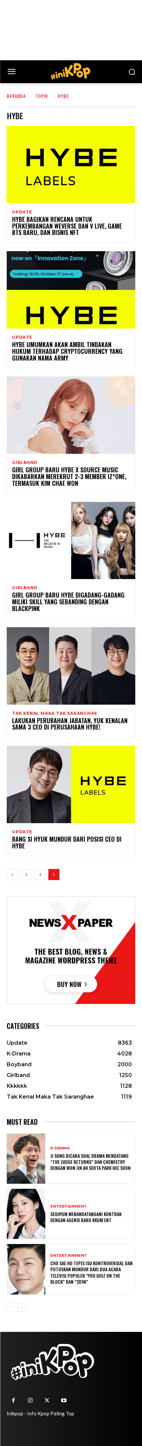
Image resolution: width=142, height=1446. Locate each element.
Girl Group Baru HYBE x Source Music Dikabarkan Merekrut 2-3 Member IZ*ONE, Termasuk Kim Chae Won (69, 476)
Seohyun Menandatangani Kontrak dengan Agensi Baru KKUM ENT (86, 1216)
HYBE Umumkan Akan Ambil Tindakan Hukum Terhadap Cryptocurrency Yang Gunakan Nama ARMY (67, 351)
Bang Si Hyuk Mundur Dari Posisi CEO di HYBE (67, 842)
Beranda (16, 95)
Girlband (24, 463)
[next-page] (21, 1307)
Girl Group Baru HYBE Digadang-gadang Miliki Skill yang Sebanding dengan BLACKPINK (68, 602)
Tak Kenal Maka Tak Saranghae (54, 713)
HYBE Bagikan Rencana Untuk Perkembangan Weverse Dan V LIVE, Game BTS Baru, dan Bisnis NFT (67, 226)
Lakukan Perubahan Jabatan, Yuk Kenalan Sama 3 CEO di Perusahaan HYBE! (70, 724)
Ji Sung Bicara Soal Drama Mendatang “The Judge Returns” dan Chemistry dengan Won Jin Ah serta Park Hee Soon (90, 1161)
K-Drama (59, 1148)
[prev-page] (12, 874)
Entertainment (68, 1206)
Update (22, 212)
